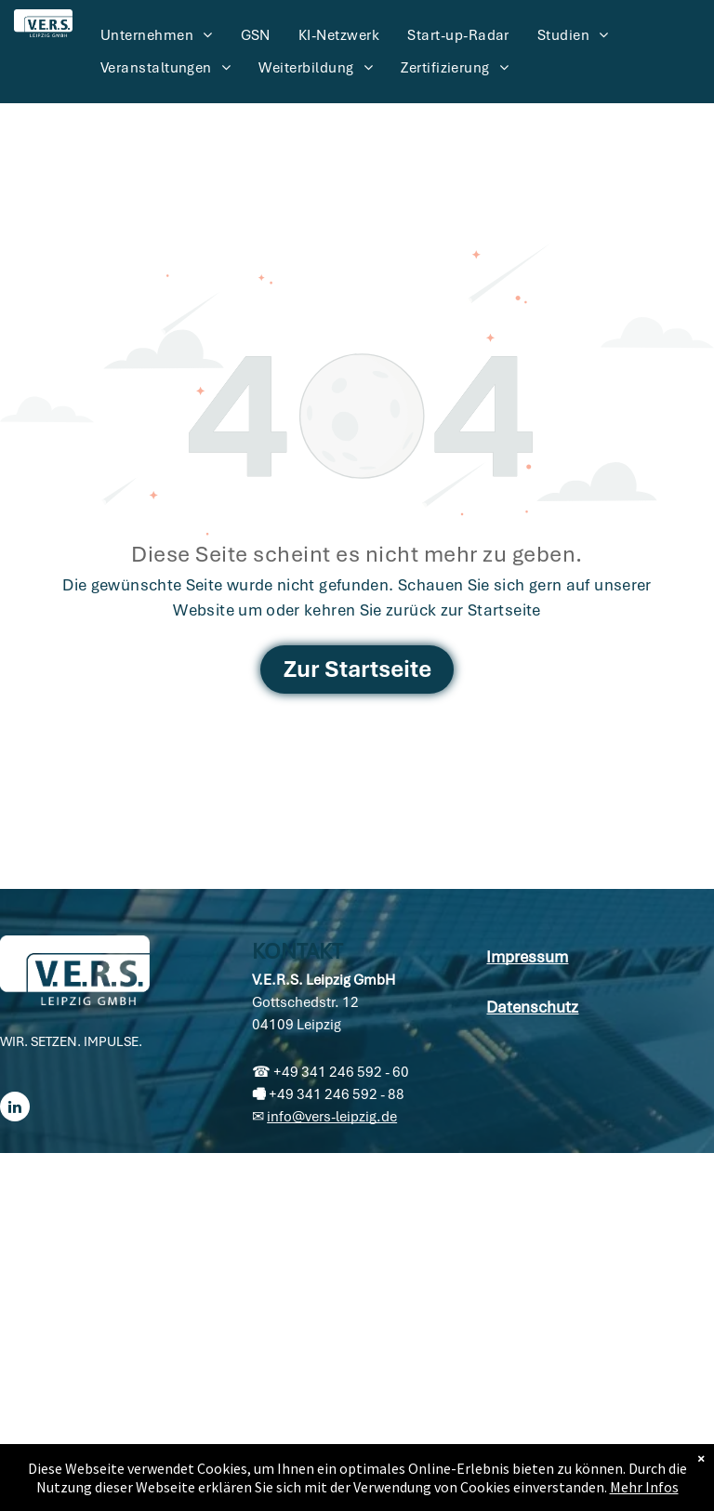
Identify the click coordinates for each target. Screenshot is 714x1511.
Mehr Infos (644, 1487)
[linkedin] (15, 1109)
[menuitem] (156, 35)
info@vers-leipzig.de (332, 1116)
